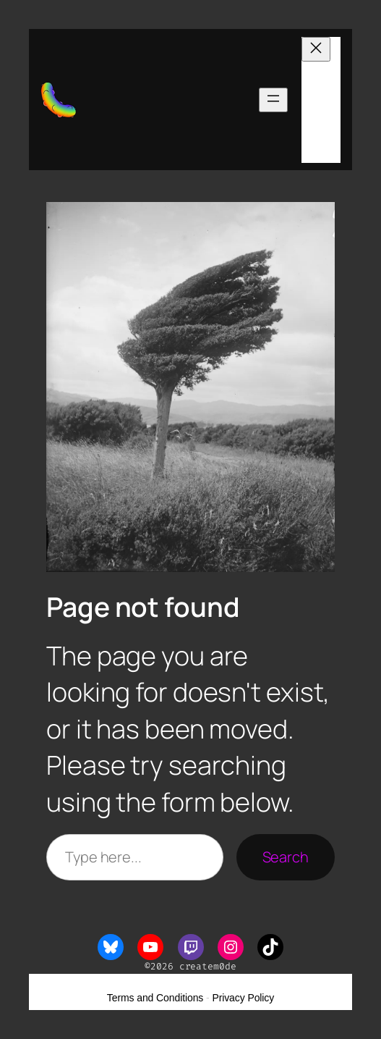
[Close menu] (315, 49)
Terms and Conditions (155, 998)
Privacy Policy (243, 998)
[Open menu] (273, 100)
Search (285, 857)
